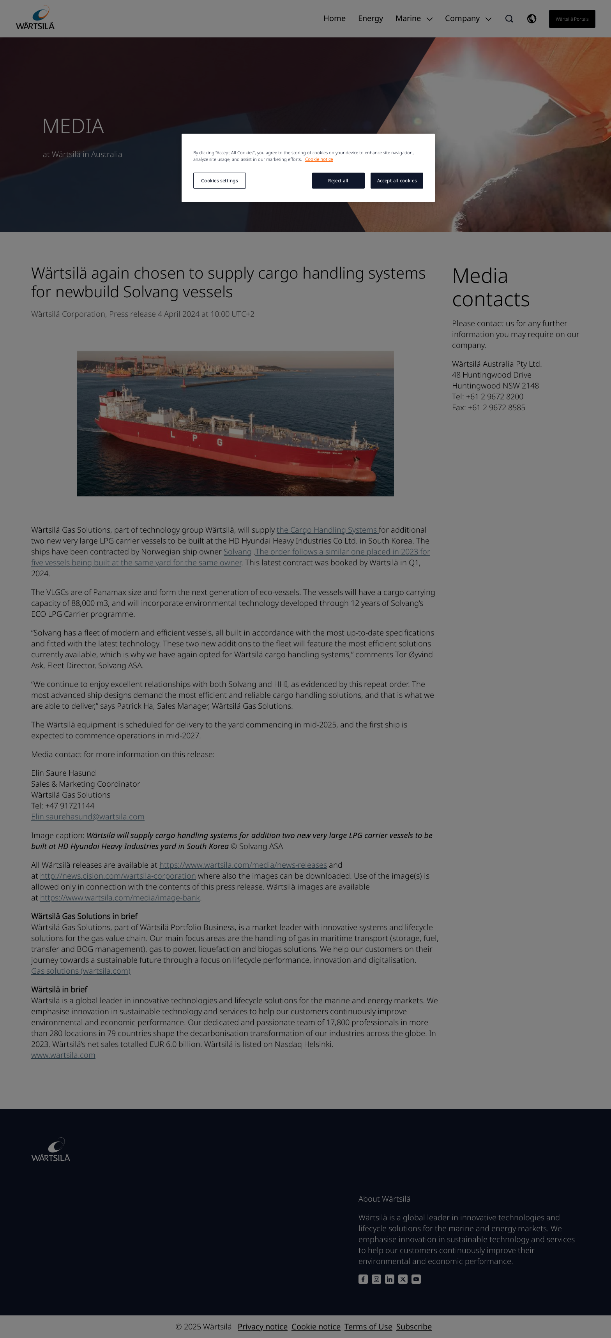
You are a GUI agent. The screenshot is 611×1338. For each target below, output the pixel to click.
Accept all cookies (397, 181)
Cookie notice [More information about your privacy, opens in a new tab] (319, 159)
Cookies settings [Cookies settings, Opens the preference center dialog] (219, 181)
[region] (308, 168)
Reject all (338, 181)
